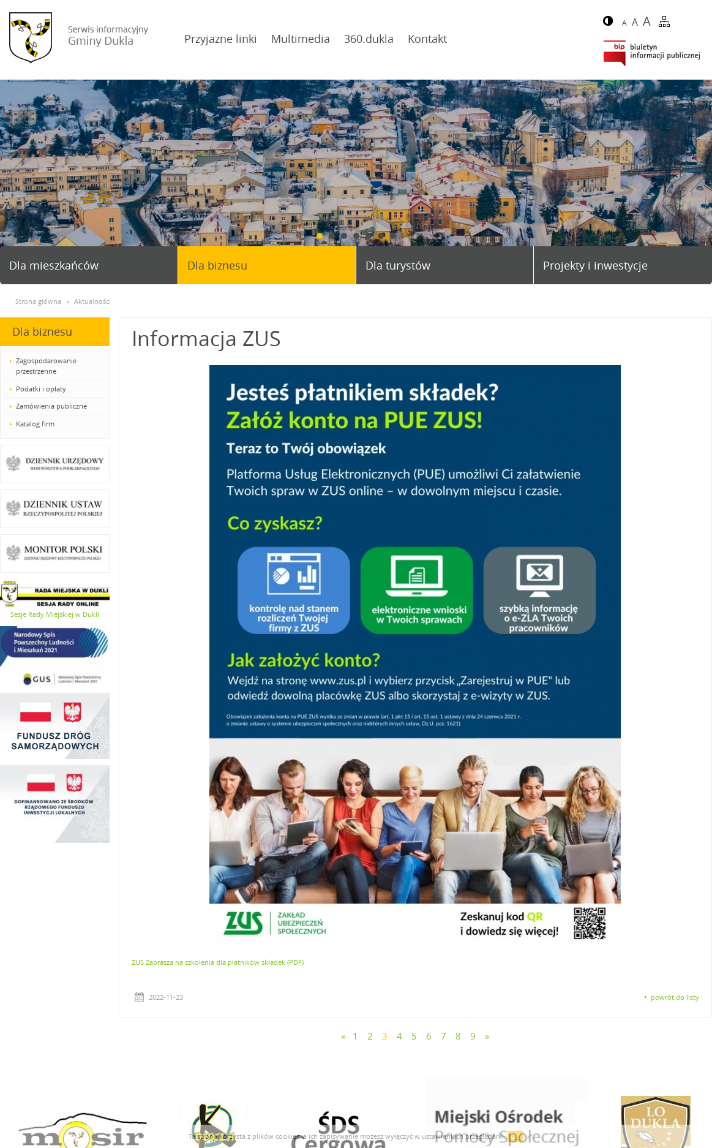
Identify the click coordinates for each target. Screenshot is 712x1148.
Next (698, 176)
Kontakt (427, 38)
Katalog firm (35, 423)
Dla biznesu (217, 265)
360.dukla (369, 38)
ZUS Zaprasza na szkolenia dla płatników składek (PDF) (218, 962)
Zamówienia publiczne (51, 405)
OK (515, 1136)
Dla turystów (397, 265)
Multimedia (300, 38)
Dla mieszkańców (54, 265)
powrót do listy (675, 997)
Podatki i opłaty (41, 388)
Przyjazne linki (220, 38)
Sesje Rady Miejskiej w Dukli (54, 614)
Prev (14, 176)
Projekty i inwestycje (595, 265)
